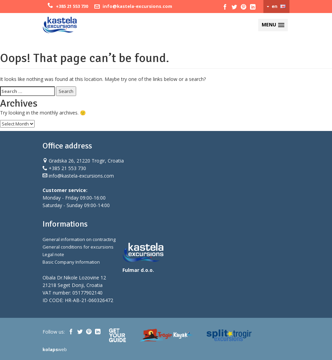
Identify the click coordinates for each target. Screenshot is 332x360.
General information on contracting (79, 239)
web (55, 349)
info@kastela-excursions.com (137, 6)
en (274, 6)
